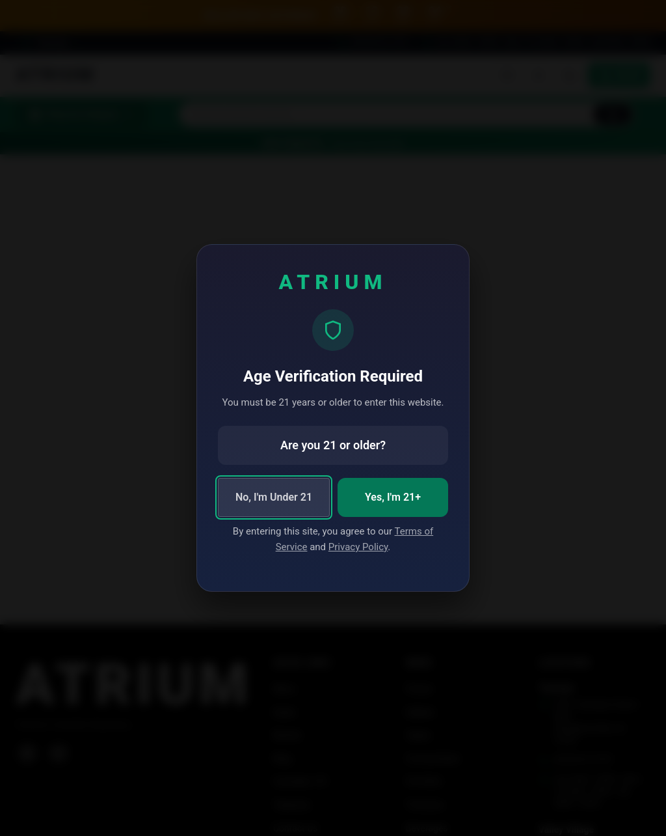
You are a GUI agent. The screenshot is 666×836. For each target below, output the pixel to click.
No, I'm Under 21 (273, 497)
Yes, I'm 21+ (393, 497)
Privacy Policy (358, 547)
